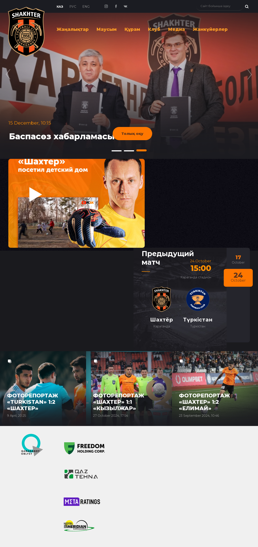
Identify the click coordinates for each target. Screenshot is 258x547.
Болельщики (142, 475)
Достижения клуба (144, 416)
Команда (79, 398)
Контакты (135, 425)
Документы (137, 461)
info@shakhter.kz (201, 442)
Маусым (107, 29)
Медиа (176, 29)
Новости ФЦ (20, 448)
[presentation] (8, 71)
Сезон (16, 470)
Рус (72, 7)
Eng (86, 7)
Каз (60, 7)
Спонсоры (136, 434)
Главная (18, 398)
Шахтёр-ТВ (77, 490)
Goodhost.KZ (183, 537)
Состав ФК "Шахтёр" (86, 407)
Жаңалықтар (73, 29)
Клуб (154, 29)
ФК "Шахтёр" (20, 421)
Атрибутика (137, 493)
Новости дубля (23, 439)
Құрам (132, 29)
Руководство (138, 443)
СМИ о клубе (20, 457)
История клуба (140, 407)
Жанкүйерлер (210, 29)
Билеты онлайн (201, 398)
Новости (19, 411)
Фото (72, 481)
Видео (73, 472)
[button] (116, 150)
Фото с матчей (140, 484)
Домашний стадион (146, 452)
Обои (131, 502)
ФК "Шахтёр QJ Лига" (28, 430)
